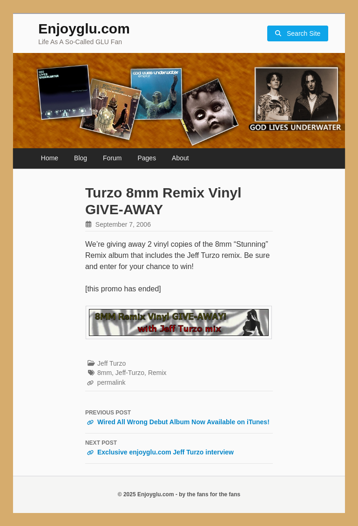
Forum (112, 158)
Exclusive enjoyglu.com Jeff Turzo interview (179, 447)
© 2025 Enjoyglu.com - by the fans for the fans (179, 494)
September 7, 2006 (123, 224)
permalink (111, 382)
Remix (157, 372)
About (180, 158)
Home (49, 158)
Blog (80, 158)
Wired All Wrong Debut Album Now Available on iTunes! (179, 417)
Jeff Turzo (111, 363)
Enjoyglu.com (84, 28)
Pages (146, 158)
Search (297, 34)
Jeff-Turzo (129, 372)
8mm (104, 372)
